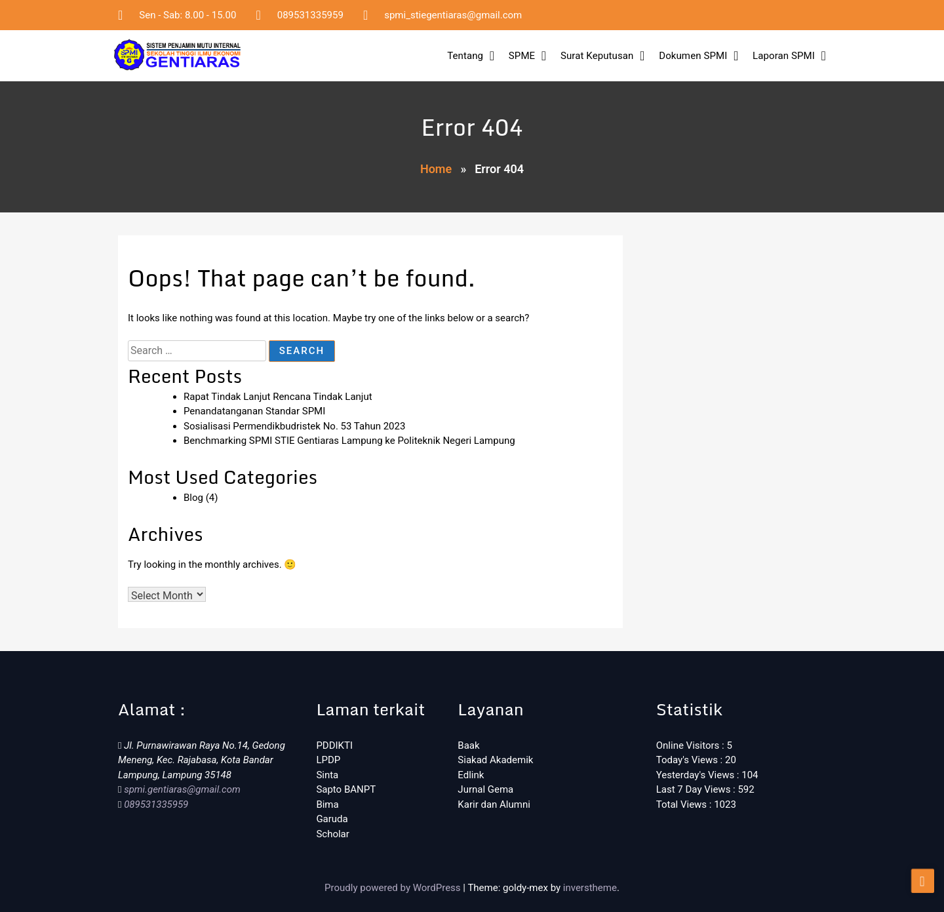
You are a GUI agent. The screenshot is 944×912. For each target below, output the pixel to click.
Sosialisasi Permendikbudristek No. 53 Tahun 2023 (294, 426)
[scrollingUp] (922, 884)
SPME (522, 56)
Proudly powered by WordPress (393, 888)
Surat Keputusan (596, 56)
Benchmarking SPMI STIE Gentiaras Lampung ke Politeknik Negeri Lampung (349, 440)
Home (436, 169)
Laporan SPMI (784, 56)
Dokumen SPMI (693, 56)
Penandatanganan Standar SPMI (254, 411)
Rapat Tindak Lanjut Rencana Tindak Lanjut (278, 397)
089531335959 (154, 804)
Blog (193, 498)
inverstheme (590, 888)
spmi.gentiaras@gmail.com (180, 789)
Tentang (465, 56)
